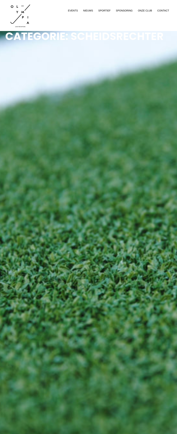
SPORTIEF (104, 10)
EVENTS (73, 10)
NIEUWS (88, 10)
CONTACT (163, 10)
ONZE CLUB (145, 10)
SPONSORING (124, 10)
